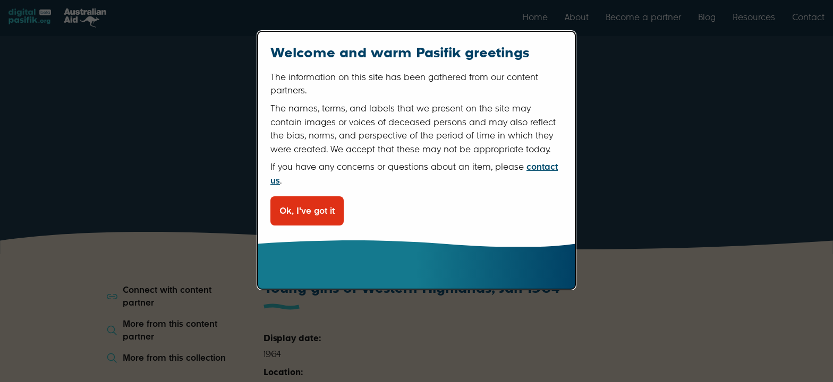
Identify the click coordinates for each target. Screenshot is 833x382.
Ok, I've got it (307, 210)
